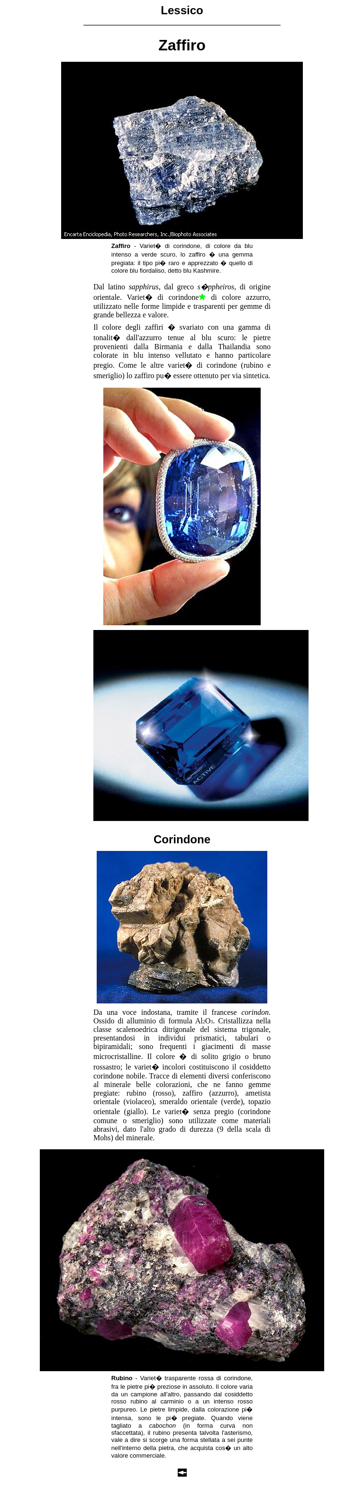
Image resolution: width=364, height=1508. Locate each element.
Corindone (182, 839)
